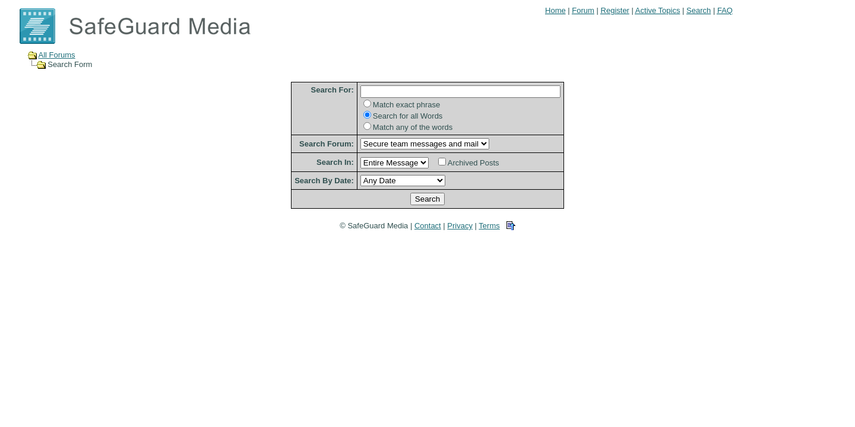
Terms (489, 225)
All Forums (57, 54)
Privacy (460, 225)
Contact (427, 225)
